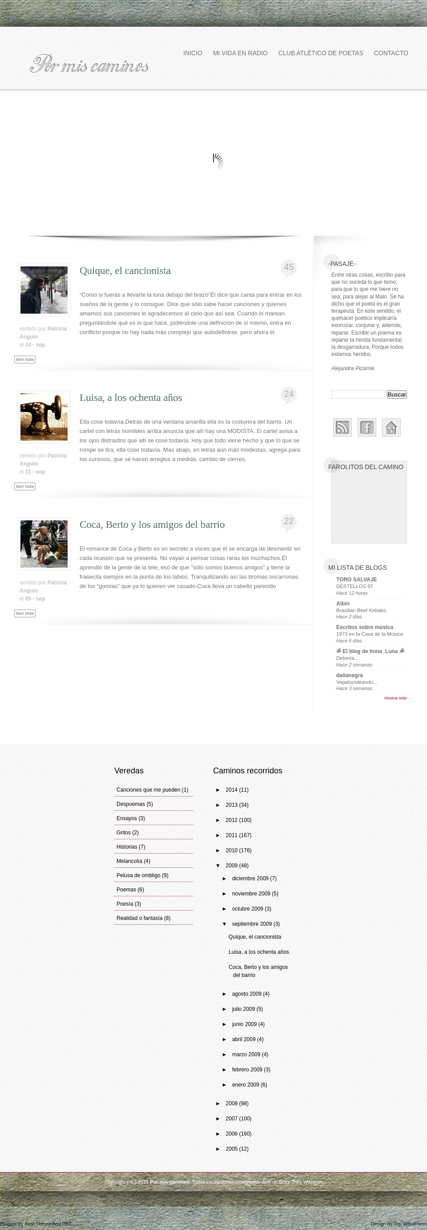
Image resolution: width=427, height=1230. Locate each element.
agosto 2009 (247, 994)
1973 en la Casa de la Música (369, 634)
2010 (232, 850)
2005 (232, 1149)
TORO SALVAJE (356, 579)
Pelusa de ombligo (139, 875)
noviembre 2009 (252, 894)
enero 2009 (246, 1085)
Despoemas (131, 804)
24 (289, 394)
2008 (232, 1103)
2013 (232, 805)
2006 (232, 1134)
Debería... (347, 658)
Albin (343, 604)
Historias (127, 847)
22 (289, 521)
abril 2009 (244, 1039)
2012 (232, 820)
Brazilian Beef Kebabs (361, 610)
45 (289, 267)
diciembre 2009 (251, 878)
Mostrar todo (395, 698)
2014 (232, 790)
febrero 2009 (248, 1070)
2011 (232, 835)
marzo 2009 (247, 1054)
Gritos (124, 833)
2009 (232, 865)
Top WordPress (410, 1223)
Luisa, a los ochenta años (131, 397)
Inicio (192, 53)
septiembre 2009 (253, 924)
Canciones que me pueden (148, 790)
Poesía (125, 904)
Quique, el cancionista (125, 270)
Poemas (126, 890)
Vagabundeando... (356, 682)
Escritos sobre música (364, 627)
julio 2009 (244, 1009)
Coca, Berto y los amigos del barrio (152, 524)
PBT (67, 1223)
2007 (232, 1119)
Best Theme (38, 1223)
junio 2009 (245, 1024)
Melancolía (129, 861)
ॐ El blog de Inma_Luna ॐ (370, 651)
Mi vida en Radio (240, 53)
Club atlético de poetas (320, 53)
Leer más (29, 370)
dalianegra (349, 675)
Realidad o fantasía (139, 918)
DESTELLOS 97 (354, 586)
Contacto (391, 53)
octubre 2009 (248, 909)
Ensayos (127, 818)
